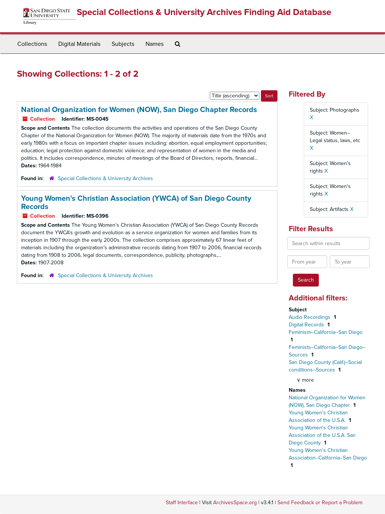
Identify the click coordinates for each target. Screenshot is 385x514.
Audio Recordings (310, 317)
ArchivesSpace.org (235, 502)
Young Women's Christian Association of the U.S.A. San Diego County (322, 435)
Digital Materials (79, 44)
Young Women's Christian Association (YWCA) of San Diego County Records (136, 202)
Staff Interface (182, 502)
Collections (32, 44)
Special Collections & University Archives (105, 178)
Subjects (123, 44)
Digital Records (307, 324)
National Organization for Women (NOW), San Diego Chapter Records (139, 109)
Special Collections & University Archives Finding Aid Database (204, 12)
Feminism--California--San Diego (325, 332)
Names (155, 44)
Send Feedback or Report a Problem (319, 502)
